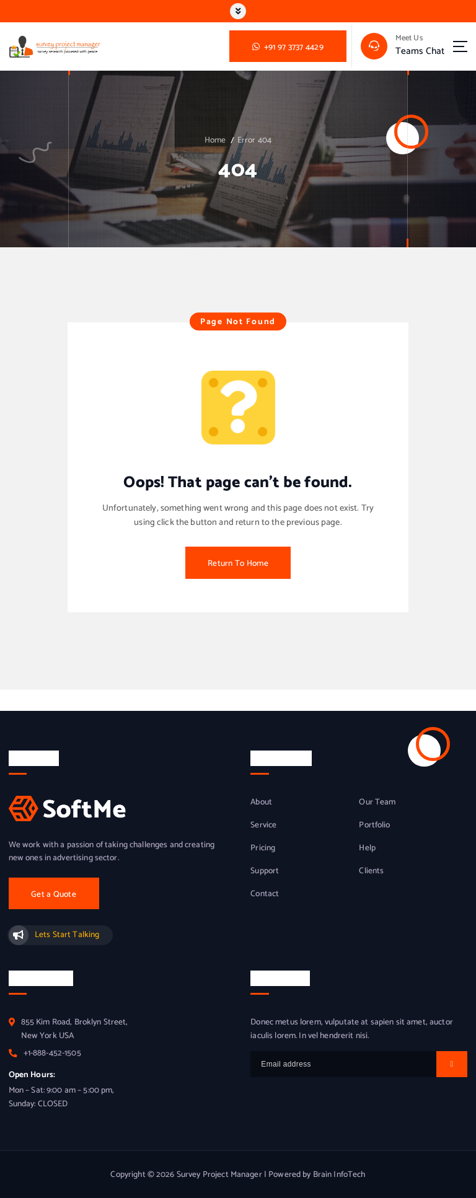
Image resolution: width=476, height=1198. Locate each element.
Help (367, 848)
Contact (264, 894)
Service (263, 825)
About (261, 802)
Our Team (377, 802)
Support (264, 871)
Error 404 (254, 140)
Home (215, 140)
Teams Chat (419, 51)
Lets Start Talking (67, 934)
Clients (371, 871)
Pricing (262, 848)
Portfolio (374, 825)
